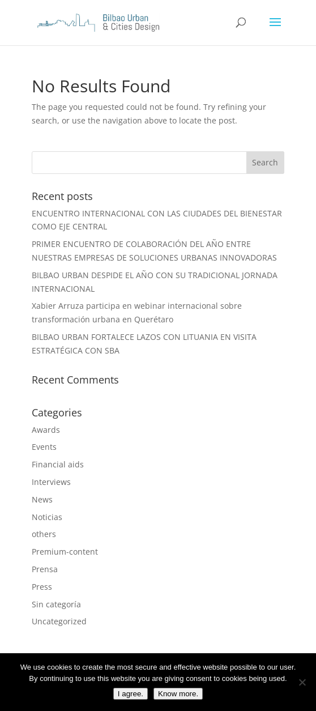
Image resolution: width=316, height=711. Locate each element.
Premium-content (65, 551)
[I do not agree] (302, 682)
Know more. (178, 693)
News (42, 499)
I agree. (130, 693)
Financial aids (58, 464)
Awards (46, 429)
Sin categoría (56, 604)
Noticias (47, 517)
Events (44, 446)
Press (42, 586)
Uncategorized (59, 621)
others (44, 534)
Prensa (45, 569)
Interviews (51, 481)
